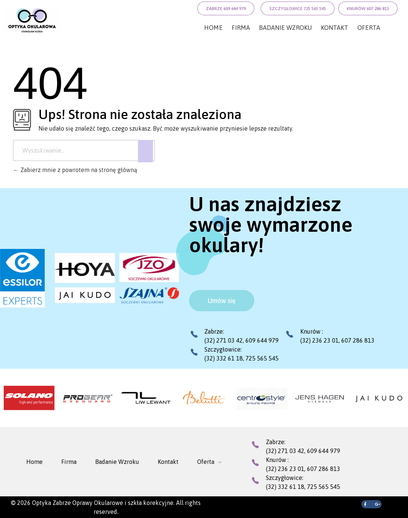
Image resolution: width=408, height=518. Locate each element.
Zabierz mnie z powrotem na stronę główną (75, 169)
